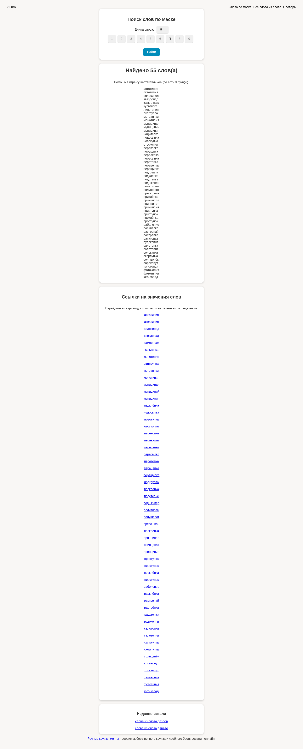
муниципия (151, 398)
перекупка (151, 440)
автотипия (151, 315)
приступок (151, 565)
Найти (151, 52)
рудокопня (151, 621)
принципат (151, 545)
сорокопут (151, 663)
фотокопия (151, 677)
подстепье (151, 496)
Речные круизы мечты (103, 738)
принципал (151, 538)
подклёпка (151, 489)
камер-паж (151, 342)
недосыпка (151, 412)
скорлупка (151, 649)
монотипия (151, 377)
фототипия (151, 684)
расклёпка (151, 593)
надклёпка (151, 405)
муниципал (151, 384)
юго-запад (151, 691)
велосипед (151, 328)
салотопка (151, 628)
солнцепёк (151, 656)
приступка (151, 558)
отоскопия (151, 426)
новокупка (151, 419)
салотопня (151, 635)
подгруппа (151, 482)
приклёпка (151, 531)
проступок (151, 579)
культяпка (151, 349)
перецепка (151, 468)
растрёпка (151, 607)
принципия (151, 551)
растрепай (151, 600)
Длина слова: (144, 29)
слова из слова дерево (151, 728)
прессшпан (151, 524)
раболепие (151, 586)
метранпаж (151, 370)
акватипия (151, 321)
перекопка (151, 433)
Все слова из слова (267, 7)
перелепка (151, 447)
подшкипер (151, 503)
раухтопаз (151, 614)
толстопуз (151, 670)
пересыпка (151, 454)
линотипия (151, 356)
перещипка (151, 475)
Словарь (289, 7)
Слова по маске (240, 7)
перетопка (151, 461)
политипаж (151, 510)
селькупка (151, 642)
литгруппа (151, 363)
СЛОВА (10, 7)
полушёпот (151, 517)
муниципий (151, 391)
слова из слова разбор (151, 721)
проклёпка (151, 572)
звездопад (151, 335)
